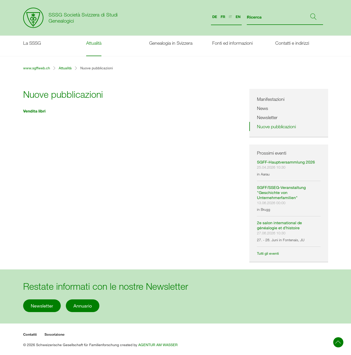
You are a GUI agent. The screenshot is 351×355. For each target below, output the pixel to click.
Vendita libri (34, 110)
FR (223, 16)
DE (214, 16)
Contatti (30, 334)
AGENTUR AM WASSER (158, 345)
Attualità (93, 43)
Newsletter (267, 117)
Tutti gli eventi (268, 253)
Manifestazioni (270, 99)
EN (238, 16)
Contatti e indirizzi (292, 43)
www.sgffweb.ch (36, 68)
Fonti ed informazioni (232, 43)
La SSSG (32, 43)
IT (230, 16)
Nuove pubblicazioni (276, 126)
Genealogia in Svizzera (170, 43)
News (262, 108)
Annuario (82, 306)
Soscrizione (54, 334)
